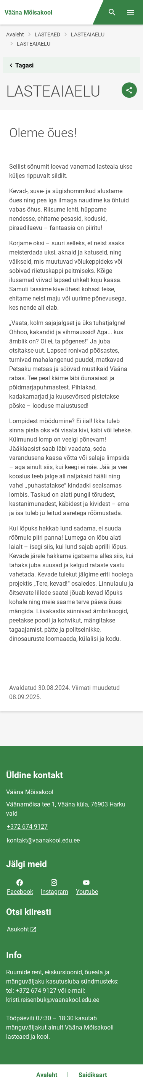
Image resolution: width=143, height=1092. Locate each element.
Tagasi (20, 65)
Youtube (87, 886)
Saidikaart (93, 1075)
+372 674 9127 (27, 826)
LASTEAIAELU (87, 34)
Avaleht (15, 34)
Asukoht (18, 929)
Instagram (54, 886)
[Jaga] (129, 90)
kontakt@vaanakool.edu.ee (43, 840)
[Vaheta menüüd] (130, 12)
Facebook (20, 886)
